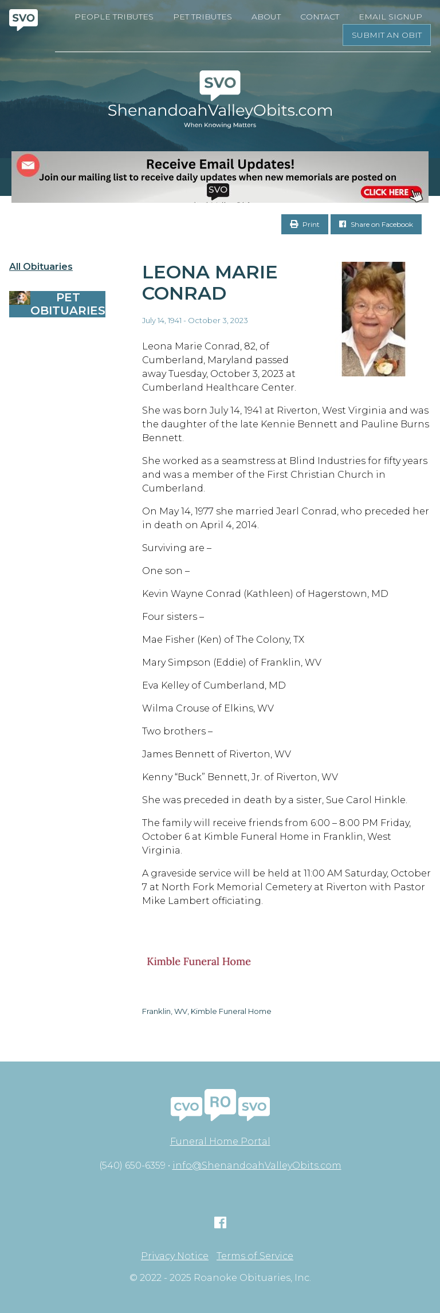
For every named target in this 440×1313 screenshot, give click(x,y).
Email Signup (390, 16)
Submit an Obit (387, 35)
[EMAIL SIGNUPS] (220, 177)
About (266, 16)
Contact (319, 16)
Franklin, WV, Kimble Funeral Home (207, 1011)
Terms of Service (255, 1256)
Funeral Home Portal (220, 1141)
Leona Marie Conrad (210, 282)
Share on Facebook (376, 224)
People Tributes (114, 16)
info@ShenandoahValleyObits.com (256, 1165)
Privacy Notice (175, 1256)
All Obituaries (41, 267)
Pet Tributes (202, 16)
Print (305, 224)
